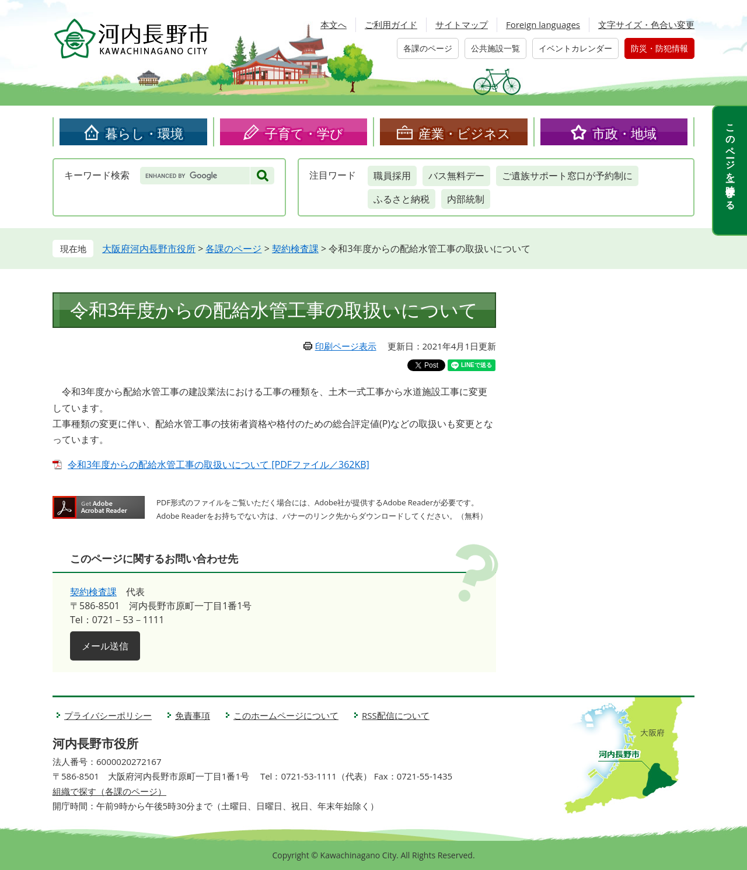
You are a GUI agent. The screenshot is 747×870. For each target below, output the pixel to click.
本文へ (333, 24)
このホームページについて (285, 715)
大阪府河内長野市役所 (149, 248)
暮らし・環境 (144, 133)
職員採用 (392, 175)
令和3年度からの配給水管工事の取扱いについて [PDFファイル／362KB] (218, 464)
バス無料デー (456, 175)
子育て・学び (304, 133)
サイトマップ (461, 24)
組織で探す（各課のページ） (109, 791)
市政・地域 (624, 133)
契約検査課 (295, 248)
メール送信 (105, 646)
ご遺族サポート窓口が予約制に (567, 175)
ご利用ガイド (391, 24)
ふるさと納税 (402, 199)
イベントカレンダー (575, 48)
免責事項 (192, 715)
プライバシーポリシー (108, 715)
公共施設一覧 (495, 48)
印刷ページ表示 (345, 346)
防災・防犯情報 (659, 48)
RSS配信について (396, 715)
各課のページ (427, 48)
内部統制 (465, 199)
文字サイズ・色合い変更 (646, 24)
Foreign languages (543, 24)
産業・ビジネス (464, 133)
